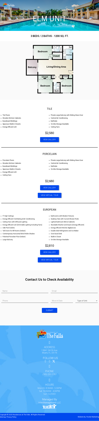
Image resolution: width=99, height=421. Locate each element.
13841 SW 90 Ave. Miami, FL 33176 (49, 351)
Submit (49, 310)
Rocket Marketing (92, 417)
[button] (49, 139)
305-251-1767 (7, 10)
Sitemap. (3, 417)
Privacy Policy (11, 417)
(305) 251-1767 (50, 374)
